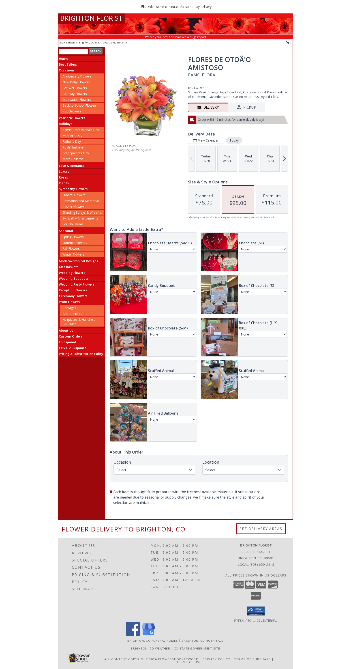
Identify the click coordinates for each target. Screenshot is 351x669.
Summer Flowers (74, 243)
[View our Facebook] (133, 635)
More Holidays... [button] (74, 159)
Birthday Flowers (74, 94)
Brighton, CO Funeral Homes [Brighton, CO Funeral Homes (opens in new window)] (152, 641)
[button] (256, 611)
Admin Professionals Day (80, 130)
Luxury (64, 171)
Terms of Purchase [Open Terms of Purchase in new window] (252, 659)
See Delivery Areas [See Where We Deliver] (261, 528)
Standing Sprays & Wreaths (82, 212)
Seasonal (66, 231)
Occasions (67, 70)
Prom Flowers (69, 302)
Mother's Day (72, 135)
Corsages (69, 308)
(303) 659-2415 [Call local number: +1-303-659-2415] (119, 42)
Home (63, 58)
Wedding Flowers (72, 273)
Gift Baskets (68, 267)
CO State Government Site (197, 648)
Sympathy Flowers (73, 189)
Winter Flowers (73, 254)
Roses (63, 177)
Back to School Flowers (79, 105)
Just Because (71, 111)
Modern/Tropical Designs (78, 261)
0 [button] (288, 42)
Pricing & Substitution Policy (81, 354)
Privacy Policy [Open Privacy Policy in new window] (216, 659)
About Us (66, 330)
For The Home (73, 224)
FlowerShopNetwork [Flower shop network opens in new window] (178, 659)
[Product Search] (73, 51)
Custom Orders (71, 336)
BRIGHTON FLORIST (91, 18)
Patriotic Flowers (72, 118)
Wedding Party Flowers (76, 284)
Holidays (65, 124)
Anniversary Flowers (77, 76)
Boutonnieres (72, 314)
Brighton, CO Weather (150, 648)
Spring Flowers (73, 237)
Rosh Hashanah (73, 147)
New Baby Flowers (76, 82)
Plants (64, 183)
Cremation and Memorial (80, 201)
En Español (67, 342)
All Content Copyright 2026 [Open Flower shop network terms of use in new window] (130, 659)
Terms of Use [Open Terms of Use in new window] (189, 662)
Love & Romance (71, 165)
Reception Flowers (73, 290)
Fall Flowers (71, 248)
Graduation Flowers (76, 99)
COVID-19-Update (72, 348)
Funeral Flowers (74, 195)
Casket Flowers (73, 206)
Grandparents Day (75, 153)
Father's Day (71, 141)
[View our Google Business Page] (148, 635)
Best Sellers (68, 64)
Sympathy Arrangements (80, 218)
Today (234, 140)
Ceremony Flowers (73, 296)
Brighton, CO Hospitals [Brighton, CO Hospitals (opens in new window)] (203, 641)
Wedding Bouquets (73, 278)
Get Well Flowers (74, 88)
